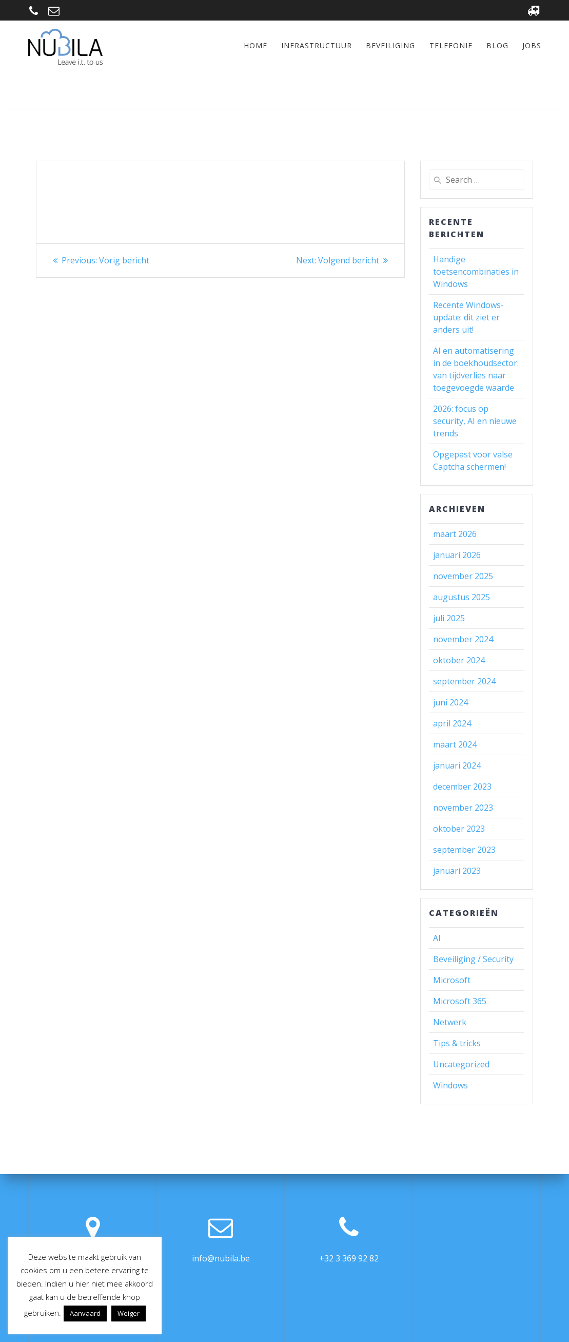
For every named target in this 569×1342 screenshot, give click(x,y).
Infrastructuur (316, 45)
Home (255, 45)
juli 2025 (449, 618)
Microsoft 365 (459, 1001)
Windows (450, 1085)
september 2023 (464, 849)
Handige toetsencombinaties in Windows (476, 272)
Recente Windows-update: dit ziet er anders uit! (468, 317)
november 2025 (463, 576)
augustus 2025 (461, 597)
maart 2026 (455, 534)
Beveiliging (390, 45)
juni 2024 (450, 702)
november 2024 (463, 639)
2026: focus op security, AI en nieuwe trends (475, 421)
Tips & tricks (457, 1043)
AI (437, 938)
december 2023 (462, 786)
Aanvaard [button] (85, 1313)
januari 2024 (457, 765)
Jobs (531, 45)
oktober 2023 (459, 828)
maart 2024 (455, 744)
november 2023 (463, 807)
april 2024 (452, 723)
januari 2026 (457, 555)
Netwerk (449, 1022)
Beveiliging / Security (473, 959)
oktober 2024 (459, 660)
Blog (497, 45)
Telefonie (451, 45)
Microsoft (451, 980)
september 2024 (464, 681)
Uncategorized (461, 1064)
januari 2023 (457, 870)
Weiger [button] (128, 1313)
